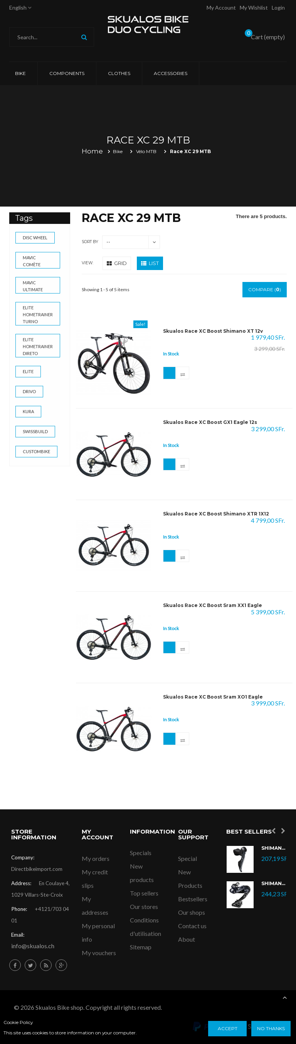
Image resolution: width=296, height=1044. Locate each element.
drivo (29, 391)
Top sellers (144, 893)
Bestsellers (192, 898)
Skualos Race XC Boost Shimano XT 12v (213, 331)
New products (142, 872)
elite (28, 371)
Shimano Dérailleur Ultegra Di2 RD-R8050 (274, 883)
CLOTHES (119, 73)
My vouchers (99, 952)
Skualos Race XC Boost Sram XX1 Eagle (212, 605)
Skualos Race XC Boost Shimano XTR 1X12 (216, 514)
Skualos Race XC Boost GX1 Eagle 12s (210, 422)
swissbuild (35, 431)
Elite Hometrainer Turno (38, 314)
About (186, 939)
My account (221, 7)
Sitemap (140, 947)
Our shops (191, 912)
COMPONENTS (66, 73)
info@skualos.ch (32, 945)
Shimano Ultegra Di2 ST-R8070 (274, 848)
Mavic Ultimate (33, 286)
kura (28, 411)
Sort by (90, 241)
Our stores (144, 906)
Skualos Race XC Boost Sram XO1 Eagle (213, 697)
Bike (20, 73)
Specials (140, 852)
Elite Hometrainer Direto (38, 346)
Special (187, 858)
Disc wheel (35, 237)
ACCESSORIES (170, 73)
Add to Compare (187, 374)
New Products (190, 878)
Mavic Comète (31, 261)
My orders (95, 858)
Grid (117, 263)
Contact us (192, 925)
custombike (36, 451)
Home (92, 151)
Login (278, 7)
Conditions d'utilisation (145, 926)
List (150, 263)
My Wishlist (254, 7)
